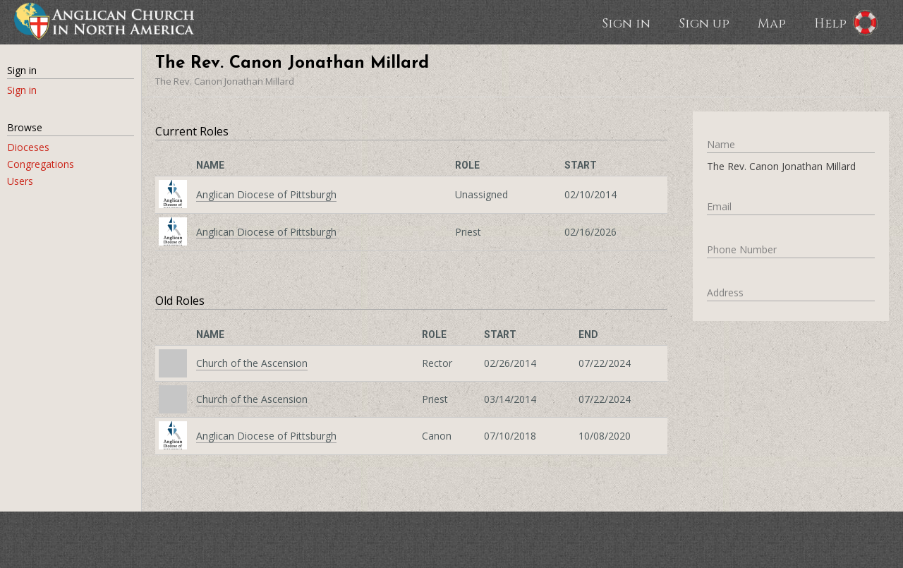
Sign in (626, 22)
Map (772, 22)
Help (830, 22)
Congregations (40, 164)
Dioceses (28, 147)
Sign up (704, 22)
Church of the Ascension (252, 363)
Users (20, 181)
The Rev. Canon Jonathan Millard (224, 81)
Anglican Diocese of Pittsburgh (266, 194)
